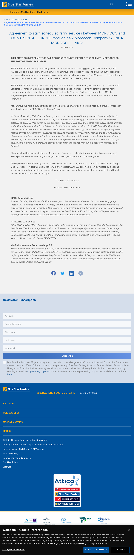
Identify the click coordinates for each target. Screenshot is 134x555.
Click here (42, 12)
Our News (15, 20)
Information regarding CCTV (17, 458)
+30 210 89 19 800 (87, 393)
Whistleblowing (10, 453)
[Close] (129, 533)
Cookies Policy (10, 462)
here (9, 374)
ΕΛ (111, 4)
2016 (25, 20)
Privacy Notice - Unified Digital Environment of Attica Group (33, 444)
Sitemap (7, 467)
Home (5, 20)
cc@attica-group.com (38, 371)
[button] (67, 316)
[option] (30, 520)
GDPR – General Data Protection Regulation (25, 440)
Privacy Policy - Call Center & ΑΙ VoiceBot (24, 449)
